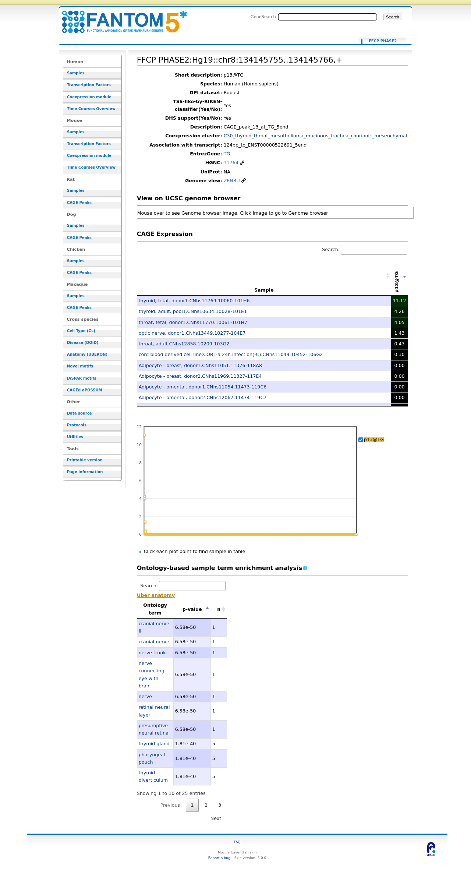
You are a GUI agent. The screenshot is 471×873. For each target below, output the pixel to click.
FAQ (237, 842)
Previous (170, 805)
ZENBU (232, 180)
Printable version (85, 460)
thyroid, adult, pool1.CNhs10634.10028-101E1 (193, 311)
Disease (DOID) (82, 343)
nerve (145, 696)
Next (215, 818)
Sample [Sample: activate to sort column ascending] (264, 290)
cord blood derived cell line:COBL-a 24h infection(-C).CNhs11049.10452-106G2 (231, 354)
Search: (364, 249)
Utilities (75, 437)
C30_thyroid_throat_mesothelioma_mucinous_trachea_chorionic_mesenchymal (315, 135)
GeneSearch (263, 16)
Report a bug (219, 858)
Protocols (76, 425)
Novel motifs (80, 366)
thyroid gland (154, 743)
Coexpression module (89, 97)
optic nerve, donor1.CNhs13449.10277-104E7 (192, 333)
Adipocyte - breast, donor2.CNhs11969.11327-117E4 (200, 376)
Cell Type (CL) (81, 331)
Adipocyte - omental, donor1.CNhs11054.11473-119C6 (203, 387)
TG (227, 153)
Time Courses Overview (91, 109)
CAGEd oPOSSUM (84, 390)
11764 (231, 162)
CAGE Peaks (79, 203)
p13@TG (374, 439)
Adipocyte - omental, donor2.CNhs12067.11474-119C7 (203, 397)
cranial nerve (154, 641)
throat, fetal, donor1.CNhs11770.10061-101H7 (193, 322)
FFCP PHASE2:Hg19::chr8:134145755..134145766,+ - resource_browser (120, 17)
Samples (76, 73)
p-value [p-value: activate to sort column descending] (192, 609)
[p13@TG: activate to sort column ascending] (399, 276)
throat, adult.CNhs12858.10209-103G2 (184, 343)
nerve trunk (152, 652)
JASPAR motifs (81, 378)
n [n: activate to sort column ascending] (218, 609)
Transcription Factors (89, 85)
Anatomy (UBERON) (87, 354)
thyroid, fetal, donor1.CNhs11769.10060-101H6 (194, 300)
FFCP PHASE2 (383, 41)
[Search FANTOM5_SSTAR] (327, 17)
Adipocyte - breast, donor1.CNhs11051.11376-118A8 (200, 365)
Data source (79, 413)
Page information (85, 472)
